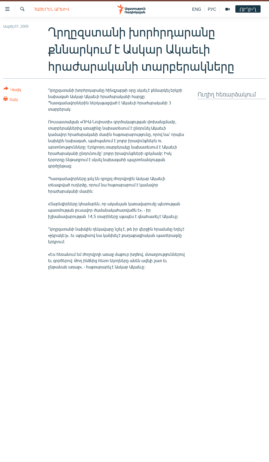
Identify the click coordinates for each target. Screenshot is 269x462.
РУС (212, 9)
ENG (196, 9)
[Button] (12, 90)
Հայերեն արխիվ (51, 9)
